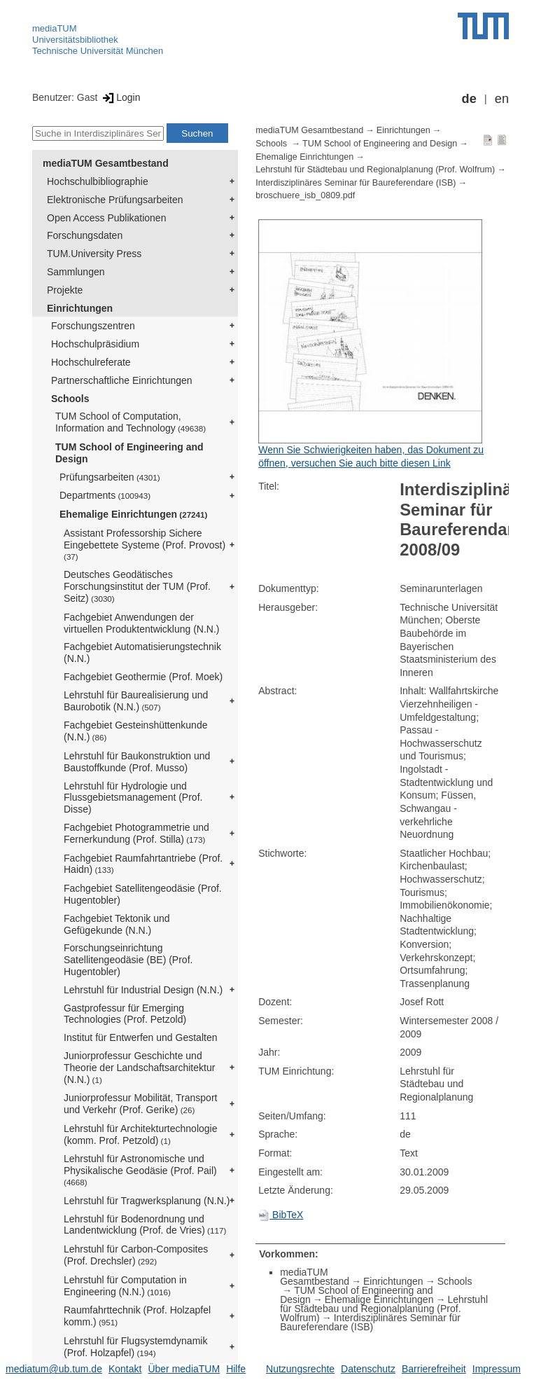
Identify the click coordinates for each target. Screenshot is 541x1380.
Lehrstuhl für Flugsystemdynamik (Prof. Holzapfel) (135, 1346)
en (502, 99)
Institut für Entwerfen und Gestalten (140, 1037)
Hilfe (236, 1368)
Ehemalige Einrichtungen (133, 514)
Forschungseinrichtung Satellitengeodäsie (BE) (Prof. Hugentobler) (128, 959)
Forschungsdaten (84, 235)
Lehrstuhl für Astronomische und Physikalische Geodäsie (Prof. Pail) (140, 1170)
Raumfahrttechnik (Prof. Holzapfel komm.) (137, 1315)
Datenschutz (368, 1368)
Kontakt (124, 1368)
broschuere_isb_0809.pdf (305, 195)
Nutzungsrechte (300, 1368)
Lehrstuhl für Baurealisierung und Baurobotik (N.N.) (136, 700)
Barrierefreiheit (434, 1368)
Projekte (65, 290)
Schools (70, 398)
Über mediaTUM (184, 1368)
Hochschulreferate (91, 362)
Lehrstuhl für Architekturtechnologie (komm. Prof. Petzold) (140, 1134)
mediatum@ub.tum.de (54, 1368)
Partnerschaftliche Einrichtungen (121, 380)
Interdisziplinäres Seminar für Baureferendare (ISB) (355, 183)
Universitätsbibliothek (75, 39)
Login (120, 97)
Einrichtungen (80, 308)
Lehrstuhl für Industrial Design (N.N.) (143, 989)
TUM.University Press (94, 253)
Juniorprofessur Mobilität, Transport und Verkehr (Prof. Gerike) (140, 1103)
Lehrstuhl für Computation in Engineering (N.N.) (125, 1285)
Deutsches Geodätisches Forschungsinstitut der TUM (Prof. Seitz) (137, 586)
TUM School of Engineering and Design (129, 452)
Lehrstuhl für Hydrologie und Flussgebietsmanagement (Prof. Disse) (133, 797)
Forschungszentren (93, 325)
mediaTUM (54, 28)
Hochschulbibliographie (97, 181)
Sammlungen (76, 271)
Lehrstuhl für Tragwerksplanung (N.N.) (147, 1200)
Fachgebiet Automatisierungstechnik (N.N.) (142, 652)
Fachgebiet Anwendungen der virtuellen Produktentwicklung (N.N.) (142, 623)
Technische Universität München (97, 51)
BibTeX (280, 1214)
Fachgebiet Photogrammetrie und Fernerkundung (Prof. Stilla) (136, 833)
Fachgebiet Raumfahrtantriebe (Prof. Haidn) (143, 864)
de (469, 99)
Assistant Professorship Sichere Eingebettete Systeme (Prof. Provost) (144, 544)
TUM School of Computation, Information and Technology (130, 422)
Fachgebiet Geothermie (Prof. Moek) (143, 676)
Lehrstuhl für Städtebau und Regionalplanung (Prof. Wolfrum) (375, 169)
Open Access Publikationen (106, 217)
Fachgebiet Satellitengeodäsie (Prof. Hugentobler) (143, 894)
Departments (104, 495)
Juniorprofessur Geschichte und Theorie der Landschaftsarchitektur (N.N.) (139, 1067)
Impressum (496, 1368)
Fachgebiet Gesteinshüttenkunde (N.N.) (135, 731)
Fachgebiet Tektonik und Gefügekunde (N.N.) (117, 924)
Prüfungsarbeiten (109, 477)
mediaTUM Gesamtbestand (106, 163)
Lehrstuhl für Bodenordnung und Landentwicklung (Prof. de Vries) (145, 1224)
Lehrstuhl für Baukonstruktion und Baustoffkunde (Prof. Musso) (137, 761)
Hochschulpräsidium (95, 344)
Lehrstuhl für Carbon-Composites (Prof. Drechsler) (136, 1255)
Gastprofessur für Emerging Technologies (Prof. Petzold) (125, 1014)
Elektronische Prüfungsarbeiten (115, 199)
